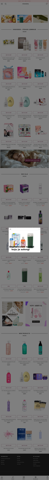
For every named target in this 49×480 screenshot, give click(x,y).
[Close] (39, 229)
